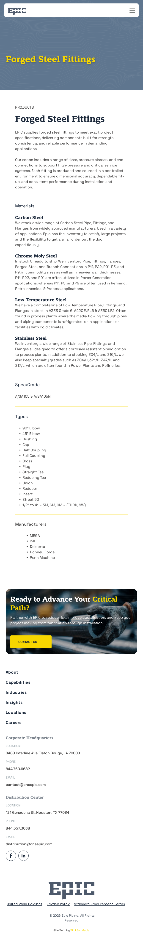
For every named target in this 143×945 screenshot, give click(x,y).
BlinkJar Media (80, 930)
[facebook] (11, 856)
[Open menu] (132, 10)
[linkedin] (23, 856)
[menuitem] (70, 671)
